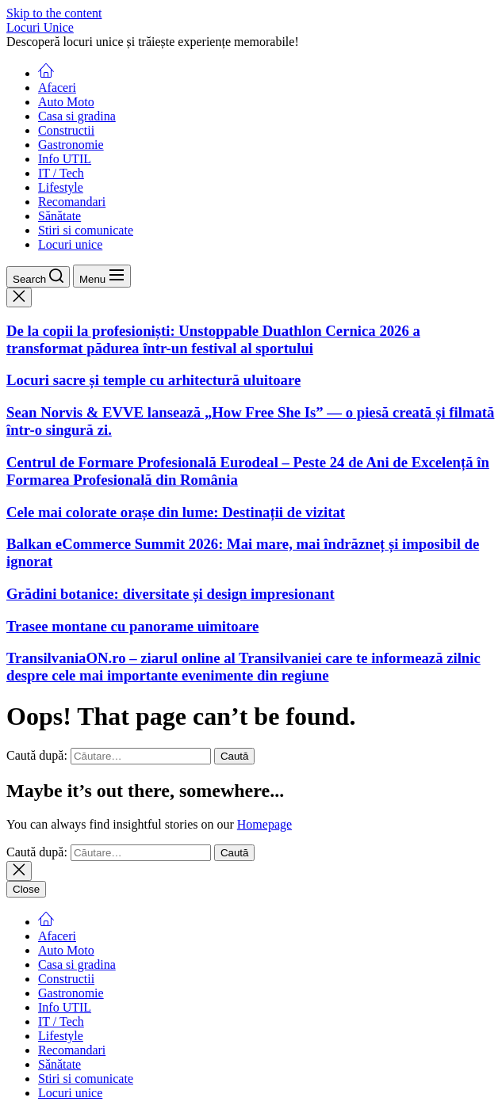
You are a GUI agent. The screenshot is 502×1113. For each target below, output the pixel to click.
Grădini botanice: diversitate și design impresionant (170, 593)
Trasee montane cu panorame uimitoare (132, 626)
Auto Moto (66, 102)
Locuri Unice (40, 27)
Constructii (66, 130)
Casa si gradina (77, 116)
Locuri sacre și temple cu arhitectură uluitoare (153, 380)
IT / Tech (61, 173)
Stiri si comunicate (85, 230)
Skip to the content (54, 13)
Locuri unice (70, 244)
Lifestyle (60, 187)
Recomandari (71, 201)
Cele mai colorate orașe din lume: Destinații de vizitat (175, 512)
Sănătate (59, 216)
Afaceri (57, 87)
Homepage (264, 824)
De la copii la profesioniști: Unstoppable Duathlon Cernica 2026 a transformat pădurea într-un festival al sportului (213, 339)
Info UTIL (64, 159)
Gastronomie (71, 144)
